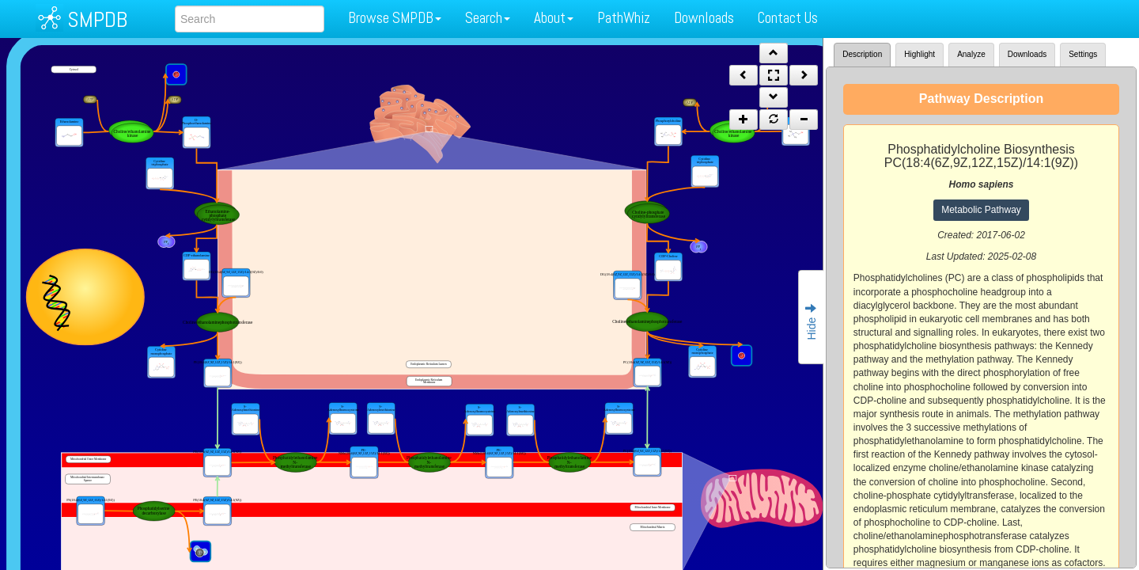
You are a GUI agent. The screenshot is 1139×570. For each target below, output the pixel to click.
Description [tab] (862, 54)
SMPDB (97, 19)
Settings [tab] (1083, 54)
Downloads (704, 18)
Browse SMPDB (394, 18)
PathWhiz (623, 18)
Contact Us (788, 18)
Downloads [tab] (1027, 54)
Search (487, 18)
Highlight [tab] (919, 54)
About (553, 18)
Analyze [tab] (971, 54)
